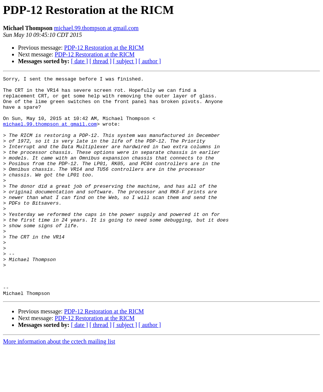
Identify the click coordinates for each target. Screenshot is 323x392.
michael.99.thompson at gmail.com (96, 28)
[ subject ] (125, 61)
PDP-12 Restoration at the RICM (104, 47)
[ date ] (79, 61)
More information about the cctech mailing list (59, 385)
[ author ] (150, 61)
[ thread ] (100, 61)
